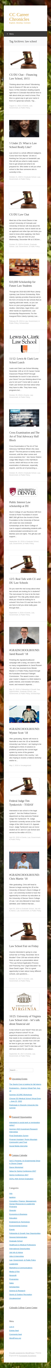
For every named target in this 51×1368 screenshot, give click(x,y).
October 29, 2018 (15, 395)
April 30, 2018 (14, 837)
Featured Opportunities (22, 1117)
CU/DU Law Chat (19, 214)
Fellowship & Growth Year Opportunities (25, 1233)
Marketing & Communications (20, 1268)
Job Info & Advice (16, 1252)
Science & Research (17, 1291)
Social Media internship (18, 1146)
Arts (10, 1193)
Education (13, 1218)
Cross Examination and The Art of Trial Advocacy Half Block (24, 436)
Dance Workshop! (16, 1167)
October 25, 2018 (15, 473)
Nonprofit (12, 1275)
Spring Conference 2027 (18, 1175)
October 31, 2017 (15, 979)
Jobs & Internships (16, 1256)
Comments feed (15, 1334)
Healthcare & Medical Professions (22, 1245)
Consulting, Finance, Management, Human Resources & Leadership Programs (23, 1204)
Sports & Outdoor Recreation (20, 1294)
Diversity (12, 1210)
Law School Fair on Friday (24, 946)
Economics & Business (18, 1214)
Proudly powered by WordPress (21, 1353)
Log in (11, 1327)
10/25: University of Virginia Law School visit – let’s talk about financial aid (25, 1020)
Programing (13, 1279)
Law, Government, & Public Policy (21, 107)
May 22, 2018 (14, 689)
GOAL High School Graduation (21, 1179)
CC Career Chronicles (19, 17)
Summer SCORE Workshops (20, 1095)
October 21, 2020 (15, 177)
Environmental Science (18, 1226)
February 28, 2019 (16, 321)
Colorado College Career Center (23, 1307)
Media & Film (14, 1272)
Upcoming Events (19, 1079)
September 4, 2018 (16, 613)
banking (12, 1197)
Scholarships (24, 323)
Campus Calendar (19, 1155)
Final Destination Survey (18, 1136)
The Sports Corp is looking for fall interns (25, 1084)
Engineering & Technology (19, 1222)
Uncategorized (25, 765)
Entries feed (14, 1331)
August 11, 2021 (15, 106)
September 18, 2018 (16, 541)
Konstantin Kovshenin (27, 1356)
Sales (11, 1283)
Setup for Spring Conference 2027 (22, 1171)
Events (25, 106)
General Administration (18, 1237)
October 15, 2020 (15, 244)
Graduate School (30, 177)
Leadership (13, 1264)
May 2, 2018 (13, 765)
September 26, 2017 (16, 1054)
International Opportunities (19, 1249)
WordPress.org (15, 1338)
